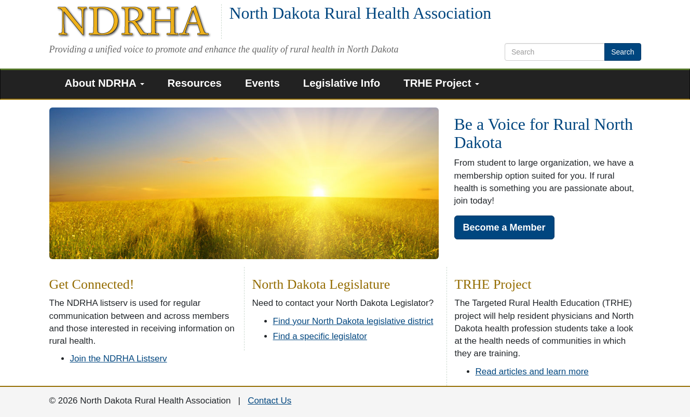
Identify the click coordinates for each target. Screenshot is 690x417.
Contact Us (269, 401)
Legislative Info (341, 83)
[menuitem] (108, 84)
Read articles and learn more (532, 371)
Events (262, 83)
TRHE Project (441, 83)
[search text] (555, 52)
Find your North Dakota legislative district (353, 321)
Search (622, 52)
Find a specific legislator (320, 336)
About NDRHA (104, 83)
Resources (195, 83)
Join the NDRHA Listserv (118, 359)
